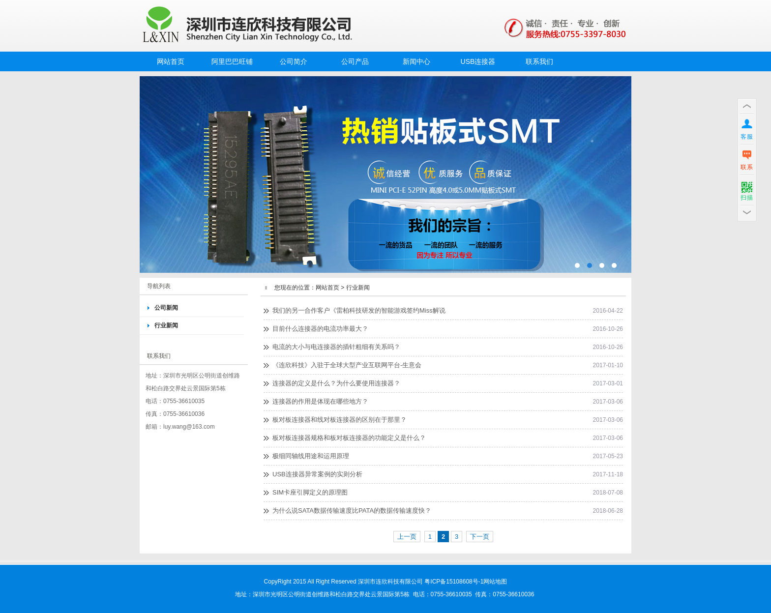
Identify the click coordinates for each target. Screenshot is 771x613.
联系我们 (539, 61)
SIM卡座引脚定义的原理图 (310, 492)
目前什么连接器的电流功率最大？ (320, 328)
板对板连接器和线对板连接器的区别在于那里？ (339, 419)
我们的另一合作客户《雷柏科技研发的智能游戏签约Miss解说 (358, 310)
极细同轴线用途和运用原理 (310, 456)
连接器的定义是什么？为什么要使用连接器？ (336, 383)
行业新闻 (166, 325)
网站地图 (495, 581)
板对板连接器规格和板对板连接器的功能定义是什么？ (349, 437)
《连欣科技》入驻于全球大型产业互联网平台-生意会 (346, 365)
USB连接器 (478, 61)
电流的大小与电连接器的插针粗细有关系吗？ (336, 346)
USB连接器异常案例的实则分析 (317, 474)
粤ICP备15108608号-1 (453, 581)
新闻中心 (416, 61)
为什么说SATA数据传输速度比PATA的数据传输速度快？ (351, 510)
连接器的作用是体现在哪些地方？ (320, 401)
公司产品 (355, 61)
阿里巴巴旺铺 (232, 61)
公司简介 (293, 61)
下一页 (479, 536)
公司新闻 (166, 307)
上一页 (406, 536)
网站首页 (170, 61)
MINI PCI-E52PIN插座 (385, 174)
